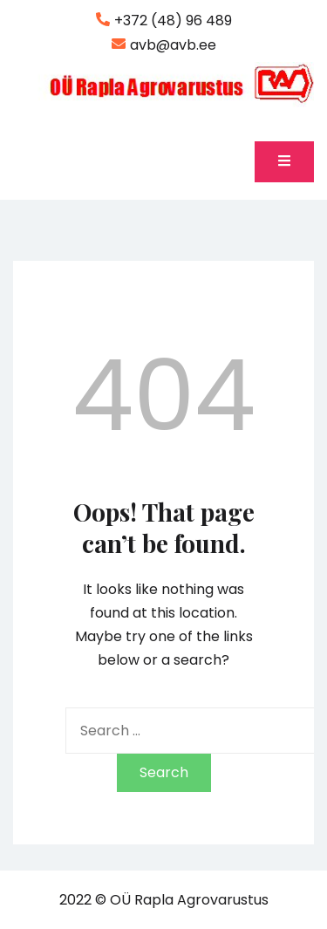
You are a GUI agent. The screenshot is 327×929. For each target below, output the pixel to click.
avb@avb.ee (164, 45)
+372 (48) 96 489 (164, 20)
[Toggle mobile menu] (284, 161)
